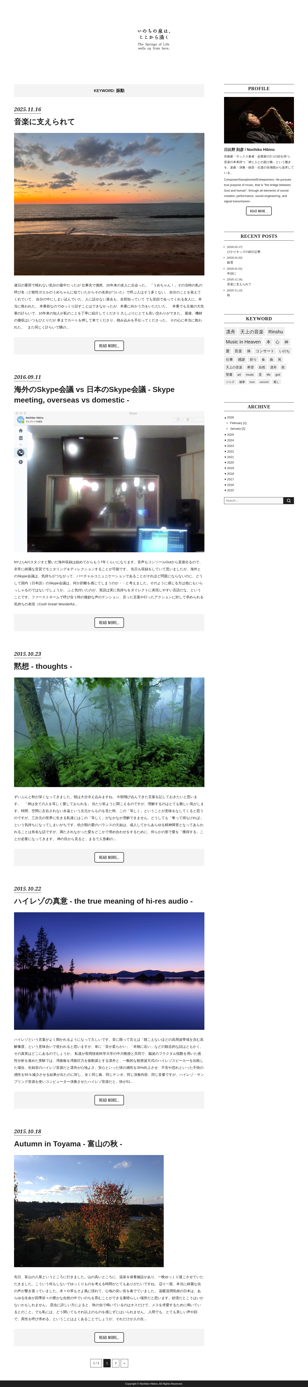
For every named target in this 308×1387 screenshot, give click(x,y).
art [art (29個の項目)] (239, 374)
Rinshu (275, 331)
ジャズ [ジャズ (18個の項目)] (230, 382)
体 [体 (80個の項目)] (249, 351)
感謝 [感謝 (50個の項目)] (241, 359)
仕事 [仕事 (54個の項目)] (229, 359)
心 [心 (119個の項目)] (277, 342)
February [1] (238, 423)
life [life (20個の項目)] (268, 374)
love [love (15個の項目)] (252, 381)
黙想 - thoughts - (43, 666)
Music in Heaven (243, 341)
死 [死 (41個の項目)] (279, 359)
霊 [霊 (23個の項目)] (260, 374)
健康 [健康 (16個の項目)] (242, 382)
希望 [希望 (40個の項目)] (250, 367)
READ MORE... (109, 346)
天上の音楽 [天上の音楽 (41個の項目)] (234, 367)
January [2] (237, 428)
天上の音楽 (252, 331)
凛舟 (230, 331)
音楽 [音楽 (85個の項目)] (238, 351)
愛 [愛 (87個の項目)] (228, 351)
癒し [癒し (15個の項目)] (276, 381)
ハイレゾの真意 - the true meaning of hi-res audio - (103, 901)
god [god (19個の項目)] (277, 374)
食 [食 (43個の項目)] (263, 359)
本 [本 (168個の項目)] (268, 342)
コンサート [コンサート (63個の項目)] (265, 351)
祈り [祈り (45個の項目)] (253, 359)
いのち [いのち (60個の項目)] (284, 351)
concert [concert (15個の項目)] (264, 381)
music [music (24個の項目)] (250, 374)
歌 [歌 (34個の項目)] (283, 367)
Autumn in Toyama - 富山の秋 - (68, 1144)
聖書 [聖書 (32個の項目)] (229, 374)
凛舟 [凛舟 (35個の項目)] (273, 367)
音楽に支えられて (44, 122)
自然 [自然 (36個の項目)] (262, 367)
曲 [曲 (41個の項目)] (271, 359)
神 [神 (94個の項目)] (286, 342)
